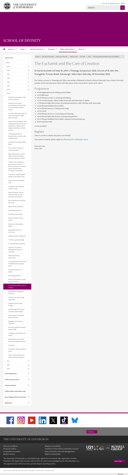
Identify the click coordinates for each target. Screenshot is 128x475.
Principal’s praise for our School (15, 271)
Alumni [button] (81, 49)
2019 (8, 89)
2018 (8, 93)
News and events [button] (67, 49)
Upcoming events (11, 374)
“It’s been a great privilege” (16, 240)
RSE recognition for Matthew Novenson (16, 201)
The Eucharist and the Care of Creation (17, 287)
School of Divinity (48, 57)
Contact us (91, 432)
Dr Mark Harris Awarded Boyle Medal (17, 143)
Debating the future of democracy (15, 231)
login (121, 474)
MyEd (123, 3)
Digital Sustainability (52, 454)
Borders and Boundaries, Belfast (15, 225)
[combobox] (103, 7)
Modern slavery (9, 454)
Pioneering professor (14, 276)
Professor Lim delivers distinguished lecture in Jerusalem (15, 250)
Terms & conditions (10, 446)
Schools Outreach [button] (37, 49)
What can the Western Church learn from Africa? (17, 280)
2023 (8, 74)
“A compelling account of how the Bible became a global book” (17, 264)
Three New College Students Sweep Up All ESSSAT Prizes (16, 175)
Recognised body (10, 464)
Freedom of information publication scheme (61, 449)
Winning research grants (15, 214)
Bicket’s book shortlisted (15, 206)
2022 (8, 78)
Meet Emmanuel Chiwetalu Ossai (16, 181)
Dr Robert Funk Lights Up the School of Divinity (17, 98)
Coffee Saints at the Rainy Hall (15, 391)
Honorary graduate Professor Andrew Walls (17, 328)
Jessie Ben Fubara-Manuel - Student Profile (16, 187)
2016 (8, 365)
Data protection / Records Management (60, 451)
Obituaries (8, 403)
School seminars (10, 385)
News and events (61, 57)
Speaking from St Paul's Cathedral (15, 322)
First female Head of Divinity (16, 244)
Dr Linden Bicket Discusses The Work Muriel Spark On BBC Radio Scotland (17, 116)
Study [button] (22, 49)
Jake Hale (11, 345)
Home (37, 57)
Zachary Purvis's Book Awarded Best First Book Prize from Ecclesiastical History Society (17, 106)
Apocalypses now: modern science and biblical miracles (16, 340)
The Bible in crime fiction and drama (17, 334)
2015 (8, 369)
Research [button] (52, 49)
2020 (8, 86)
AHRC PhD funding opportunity (13, 257)
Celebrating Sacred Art (15, 210)
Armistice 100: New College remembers (16, 298)
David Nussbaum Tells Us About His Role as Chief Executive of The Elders (15, 195)
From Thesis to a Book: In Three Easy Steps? (16, 149)
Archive (8, 63)
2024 (8, 70)
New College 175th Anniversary (15, 397)
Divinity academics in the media (15, 219)
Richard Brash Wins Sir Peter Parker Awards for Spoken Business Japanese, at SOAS (16, 156)
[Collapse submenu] (29, 58)
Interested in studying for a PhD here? (16, 292)
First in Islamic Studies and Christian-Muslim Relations (16, 356)
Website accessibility (52, 446)
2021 (8, 82)
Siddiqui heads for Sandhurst (17, 236)
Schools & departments (111, 3)
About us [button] (11, 49)
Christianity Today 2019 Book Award (17, 350)
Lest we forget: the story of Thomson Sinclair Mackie (16, 310)
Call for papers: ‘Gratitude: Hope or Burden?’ (16, 316)
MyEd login (119, 461)
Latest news (9, 58)
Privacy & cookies (9, 449)
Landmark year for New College (15, 304)
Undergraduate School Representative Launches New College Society (17, 136)
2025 (8, 66)
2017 (8, 361)
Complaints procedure (11, 451)
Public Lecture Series (12, 379)
